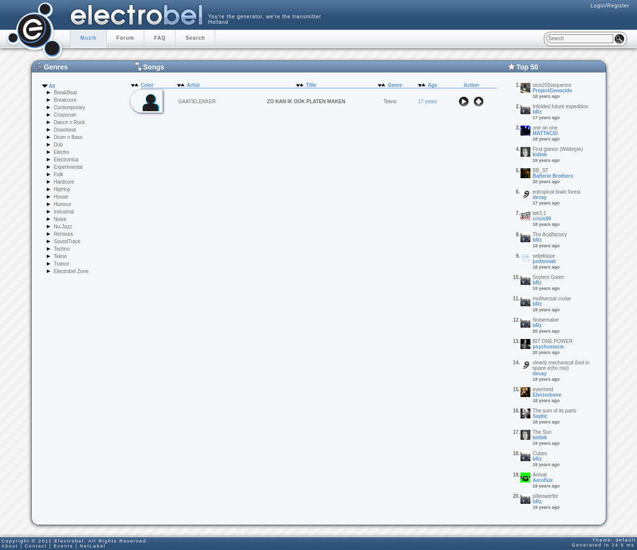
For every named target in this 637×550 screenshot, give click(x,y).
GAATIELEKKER (197, 101)
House (61, 197)
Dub (58, 144)
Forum (125, 38)
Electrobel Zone (71, 271)
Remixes (63, 234)
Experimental (68, 167)
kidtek (540, 154)
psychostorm (548, 346)
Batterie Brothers (553, 176)
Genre (395, 85)
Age (432, 85)
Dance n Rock (69, 122)
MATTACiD (545, 133)
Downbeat (65, 130)
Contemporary (69, 107)
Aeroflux (543, 480)
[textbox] (579, 38)
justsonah (544, 261)
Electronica (66, 159)
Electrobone (547, 395)
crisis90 (542, 218)
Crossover (65, 115)
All (52, 86)
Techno (62, 249)
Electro (61, 152)
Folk (58, 174)
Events (63, 546)
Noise (60, 219)
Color (147, 85)
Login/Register (610, 5)
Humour (63, 204)
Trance (61, 264)
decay (540, 197)
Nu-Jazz (63, 226)
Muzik (88, 38)
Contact (36, 546)
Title (311, 85)
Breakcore (65, 100)
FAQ (160, 38)
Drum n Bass (68, 137)
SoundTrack (67, 241)
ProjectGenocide (552, 90)
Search (195, 38)
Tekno (60, 256)
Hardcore (64, 182)
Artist (193, 85)
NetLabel (93, 546)
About (9, 546)
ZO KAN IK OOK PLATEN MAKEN (306, 101)
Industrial (64, 211)
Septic (540, 416)
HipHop (62, 189)
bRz (537, 112)
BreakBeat (65, 92)
